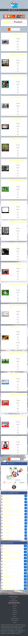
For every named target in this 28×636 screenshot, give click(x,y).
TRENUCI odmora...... (15, 327)
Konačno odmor (14, 202)
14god (22, 482)
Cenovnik (13, 598)
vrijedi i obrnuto (14, 374)
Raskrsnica (14, 606)
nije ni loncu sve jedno (8, 505)
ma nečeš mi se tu (7, 498)
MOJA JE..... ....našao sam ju (17, 244)
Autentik (14, 616)
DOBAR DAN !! (7, 582)
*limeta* (7, 21)
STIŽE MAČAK (7, 508)
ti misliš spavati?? (7, 532)
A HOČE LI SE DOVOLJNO (9, 588)
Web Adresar (14, 612)
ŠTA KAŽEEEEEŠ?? (8, 529)
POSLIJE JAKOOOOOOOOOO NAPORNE (12, 511)
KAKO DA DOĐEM (8, 495)
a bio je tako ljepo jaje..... (16, 119)
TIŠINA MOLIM (7, 545)
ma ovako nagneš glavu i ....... (17, 264)
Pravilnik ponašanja (13, 596)
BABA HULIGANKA (8, 576)
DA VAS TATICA (7, 538)
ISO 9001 (14, 622)
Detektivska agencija (14, 618)
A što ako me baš (7, 523)
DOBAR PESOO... (7, 567)
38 (9, 482)
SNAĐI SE (6, 520)
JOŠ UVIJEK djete (14, 437)
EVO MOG (6, 579)
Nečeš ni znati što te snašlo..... (17, 160)
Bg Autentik (14, 614)
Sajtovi (14, 608)
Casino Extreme (15, 620)
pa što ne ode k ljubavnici (9, 514)
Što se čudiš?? (6, 548)
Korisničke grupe (13, 600)
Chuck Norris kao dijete (16, 34)
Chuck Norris (6, 517)
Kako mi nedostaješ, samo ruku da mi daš (12, 551)
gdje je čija (6, 570)
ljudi (4, 564)
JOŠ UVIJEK (6, 502)
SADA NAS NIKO (7, 526)
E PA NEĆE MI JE (7, 585)
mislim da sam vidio (8, 561)
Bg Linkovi (15, 604)
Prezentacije (14, 610)
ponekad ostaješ (7, 535)
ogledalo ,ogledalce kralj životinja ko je (11, 558)
